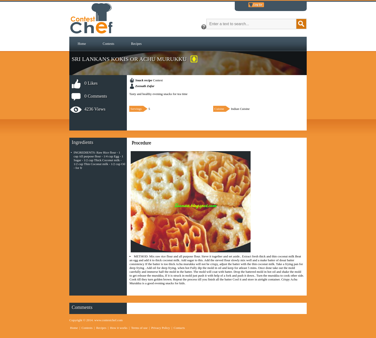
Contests (108, 44)
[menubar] (109, 43)
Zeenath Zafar (144, 86)
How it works (119, 328)
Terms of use (139, 328)
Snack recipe (143, 80)
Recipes (136, 44)
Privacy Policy (160, 328)
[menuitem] (81, 44)
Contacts (179, 328)
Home (82, 44)
